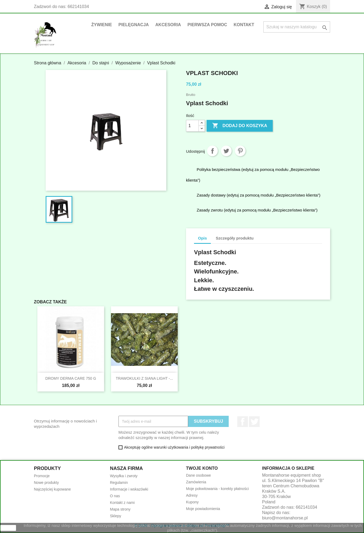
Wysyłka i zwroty (123, 476)
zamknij (8, 528)
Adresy (192, 495)
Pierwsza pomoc (207, 24)
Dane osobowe (198, 475)
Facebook (242, 421)
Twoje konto (202, 468)
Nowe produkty (46, 482)
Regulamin (119, 482)
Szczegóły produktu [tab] (235, 238)
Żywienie (101, 24)
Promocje (42, 476)
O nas (115, 496)
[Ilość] (192, 126)
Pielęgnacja (133, 24)
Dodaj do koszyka (239, 125)
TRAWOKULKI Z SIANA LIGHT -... (144, 378)
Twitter (254, 421)
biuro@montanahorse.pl (285, 518)
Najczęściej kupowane (52, 489)
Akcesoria (168, 24)
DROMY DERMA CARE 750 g (70, 378)
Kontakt (244, 24)
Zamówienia (196, 482)
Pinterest (240, 151)
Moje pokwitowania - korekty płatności (217, 489)
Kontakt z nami (122, 502)
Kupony (192, 502)
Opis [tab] (202, 238)
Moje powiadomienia (203, 509)
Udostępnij (212, 151)
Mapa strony (120, 509)
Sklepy (115, 516)
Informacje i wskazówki (129, 489)
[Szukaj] (296, 27)
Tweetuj (226, 151)
